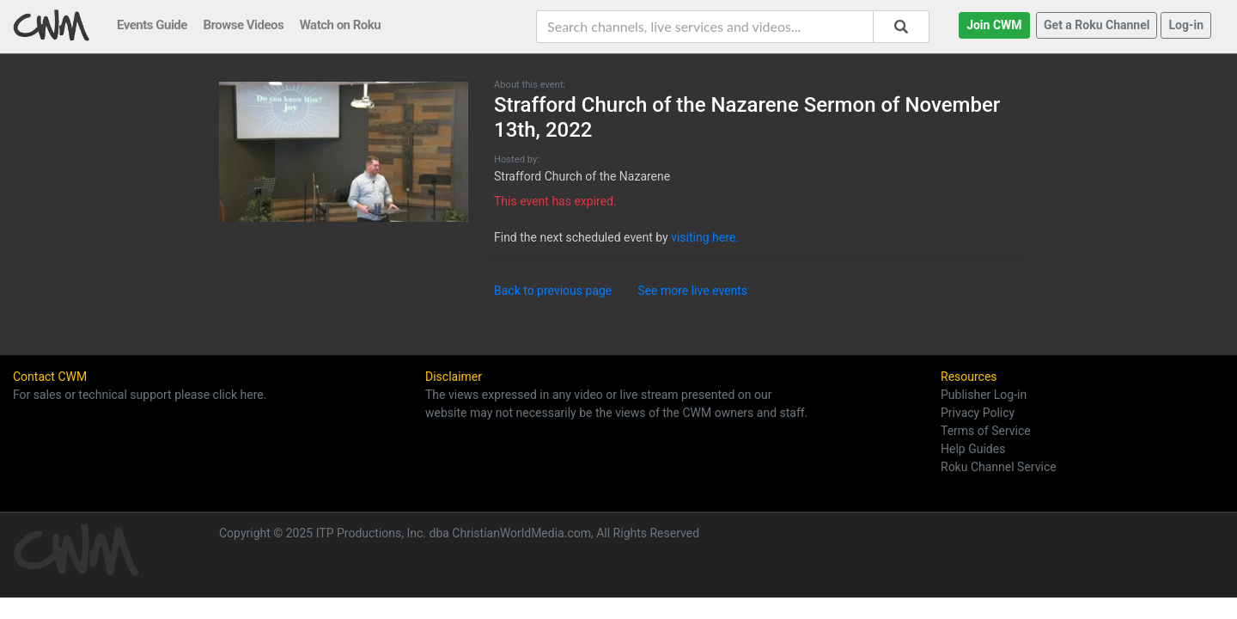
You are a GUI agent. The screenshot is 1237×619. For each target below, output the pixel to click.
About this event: (529, 84)
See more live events (692, 290)
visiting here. (705, 237)
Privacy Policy (978, 413)
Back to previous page (553, 290)
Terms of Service (986, 431)
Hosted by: (516, 159)
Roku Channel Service (999, 467)
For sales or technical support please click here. (139, 394)
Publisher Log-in (984, 394)
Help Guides (973, 449)
